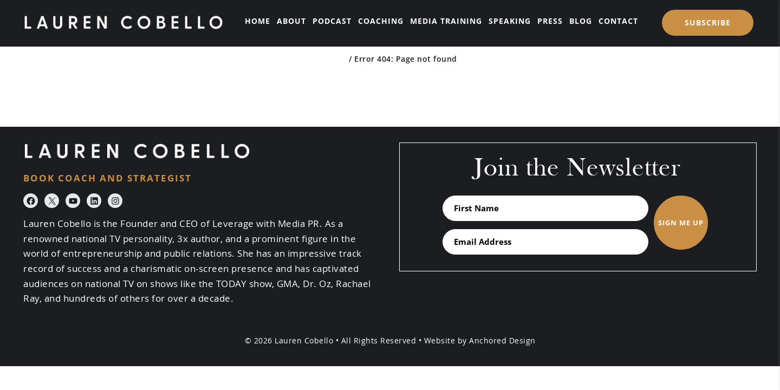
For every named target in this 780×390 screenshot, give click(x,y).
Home (335, 59)
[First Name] (545, 208)
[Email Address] (545, 242)
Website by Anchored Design (480, 340)
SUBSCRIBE (708, 22)
